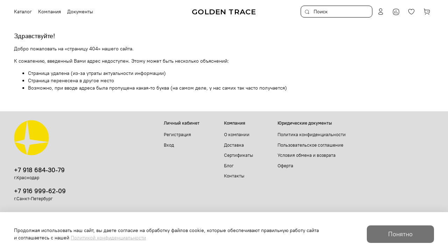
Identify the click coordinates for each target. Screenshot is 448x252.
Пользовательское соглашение (310, 145)
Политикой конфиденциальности (108, 237)
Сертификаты (238, 155)
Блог (229, 165)
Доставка (234, 145)
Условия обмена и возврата (307, 155)
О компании (237, 134)
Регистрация (177, 134)
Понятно (400, 234)
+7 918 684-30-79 (39, 170)
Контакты (234, 175)
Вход (169, 145)
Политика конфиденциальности (312, 134)
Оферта (285, 165)
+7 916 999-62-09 (40, 191)
